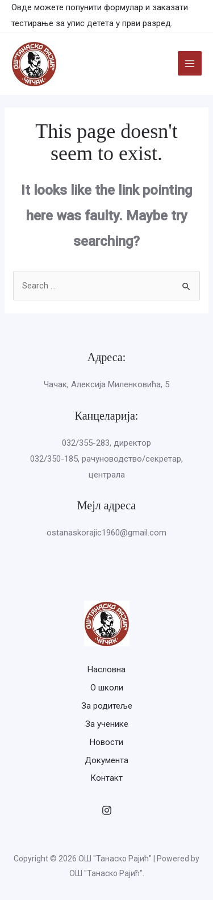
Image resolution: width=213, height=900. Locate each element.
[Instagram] (107, 810)
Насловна (106, 669)
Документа (106, 760)
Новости (106, 742)
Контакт (106, 778)
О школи (106, 688)
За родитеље (106, 706)
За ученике (106, 724)
